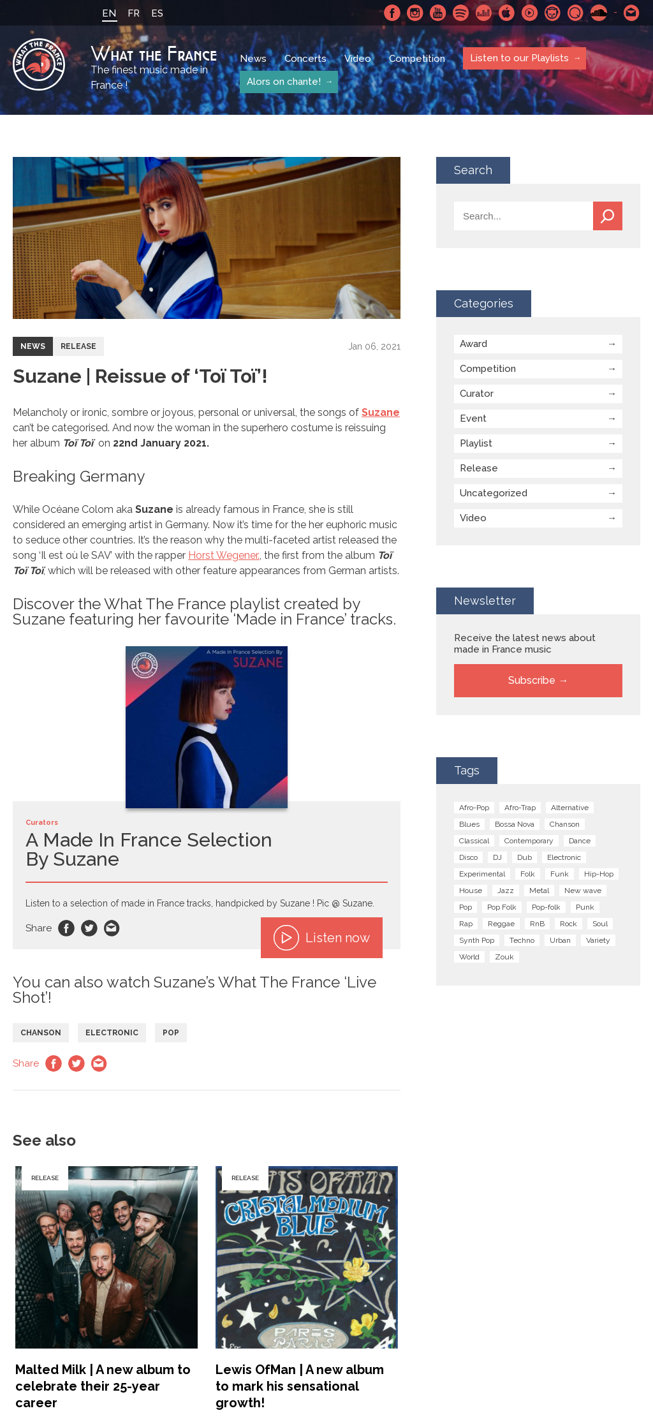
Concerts (305, 58)
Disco (468, 857)
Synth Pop (476, 940)
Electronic (111, 1032)
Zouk (504, 956)
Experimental (482, 873)
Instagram (415, 12)
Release (78, 346)
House (470, 890)
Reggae (501, 923)
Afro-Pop (474, 807)
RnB (537, 923)
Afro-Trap (520, 807)
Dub (524, 857)
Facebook (392, 12)
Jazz (505, 890)
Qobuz (576, 12)
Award (473, 344)
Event (473, 418)
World (469, 956)
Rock (568, 923)
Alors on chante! (283, 81)
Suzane (381, 412)
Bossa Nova (514, 824)
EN (109, 13)
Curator (477, 393)
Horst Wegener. (224, 555)
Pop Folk (502, 907)
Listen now (322, 937)
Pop (171, 1032)
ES (157, 13)
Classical (474, 840)
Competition (417, 58)
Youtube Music (530, 12)
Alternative (570, 807)
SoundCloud (599, 12)
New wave (582, 890)
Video (357, 58)
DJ (497, 857)
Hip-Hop (598, 873)
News (253, 58)
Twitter (89, 928)
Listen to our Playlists (518, 58)
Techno (522, 940)
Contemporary (529, 840)
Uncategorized (493, 493)
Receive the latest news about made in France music (525, 643)
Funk (559, 873)
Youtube (438, 12)
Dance (580, 840)
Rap (466, 923)
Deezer (484, 12)
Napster (553, 12)
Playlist (476, 443)
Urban (560, 940)
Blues (469, 824)
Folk (527, 873)
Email (112, 928)
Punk (585, 907)
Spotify (461, 12)
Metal (539, 890)
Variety (598, 940)
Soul (600, 923)
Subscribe (531, 680)
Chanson (40, 1032)
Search (607, 216)
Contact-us (632, 12)
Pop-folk (546, 907)
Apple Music (507, 12)
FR (134, 13)
